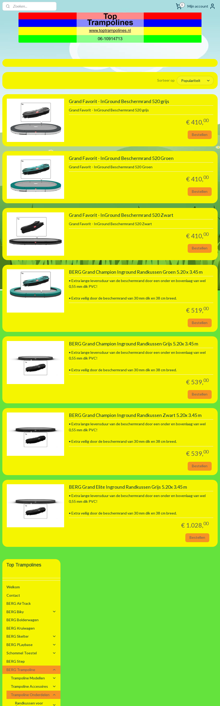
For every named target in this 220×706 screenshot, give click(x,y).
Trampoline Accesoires (34, 186)
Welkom (13, 87)
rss (103, 696)
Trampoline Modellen (34, 178)
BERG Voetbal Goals (23, 342)
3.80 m (24, 272)
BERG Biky (32, 111)
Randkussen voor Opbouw (36, 204)
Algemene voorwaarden (26, 366)
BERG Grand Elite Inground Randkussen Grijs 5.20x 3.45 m (162, 564)
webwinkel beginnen (121, 696)
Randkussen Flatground (36, 315)
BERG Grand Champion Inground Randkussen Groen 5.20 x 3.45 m (165, 297)
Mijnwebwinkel (163, 696)
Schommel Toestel (32, 153)
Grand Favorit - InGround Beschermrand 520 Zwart (158, 231)
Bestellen (199, 142)
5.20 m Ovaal (29, 305)
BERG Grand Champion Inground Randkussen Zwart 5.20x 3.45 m (165, 475)
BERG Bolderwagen (23, 119)
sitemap (93, 696)
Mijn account (201, 6)
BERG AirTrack (19, 103)
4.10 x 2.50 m (29, 280)
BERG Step (16, 161)
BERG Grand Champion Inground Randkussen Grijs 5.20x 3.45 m (165, 386)
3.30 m (24, 248)
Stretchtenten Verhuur (26, 358)
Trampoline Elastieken (33, 325)
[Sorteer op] (178, 80)
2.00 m (24, 223)
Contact (13, 95)
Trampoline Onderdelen (34, 194)
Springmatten (36, 334)
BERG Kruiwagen (21, 128)
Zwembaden (32, 350)
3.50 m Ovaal (29, 264)
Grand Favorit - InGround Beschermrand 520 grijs (157, 106)
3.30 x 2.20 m (29, 256)
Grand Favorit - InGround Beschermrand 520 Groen (158, 166)
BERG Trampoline (32, 169)
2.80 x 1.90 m (29, 239)
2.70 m (24, 231)
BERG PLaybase (32, 144)
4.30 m (24, 288)
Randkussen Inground (36, 215)
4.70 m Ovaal (29, 297)
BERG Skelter (32, 136)
